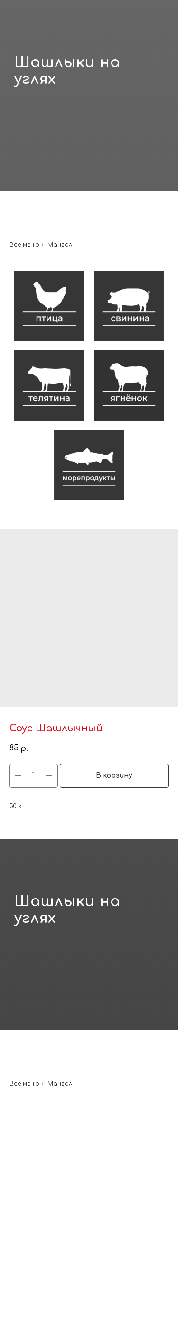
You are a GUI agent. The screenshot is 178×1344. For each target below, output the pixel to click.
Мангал (59, 245)
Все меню (24, 245)
